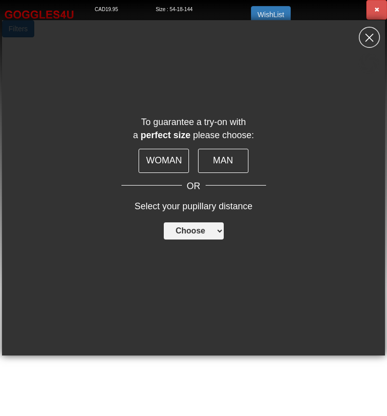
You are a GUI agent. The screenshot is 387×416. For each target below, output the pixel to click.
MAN (223, 160)
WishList (270, 15)
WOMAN (164, 160)
